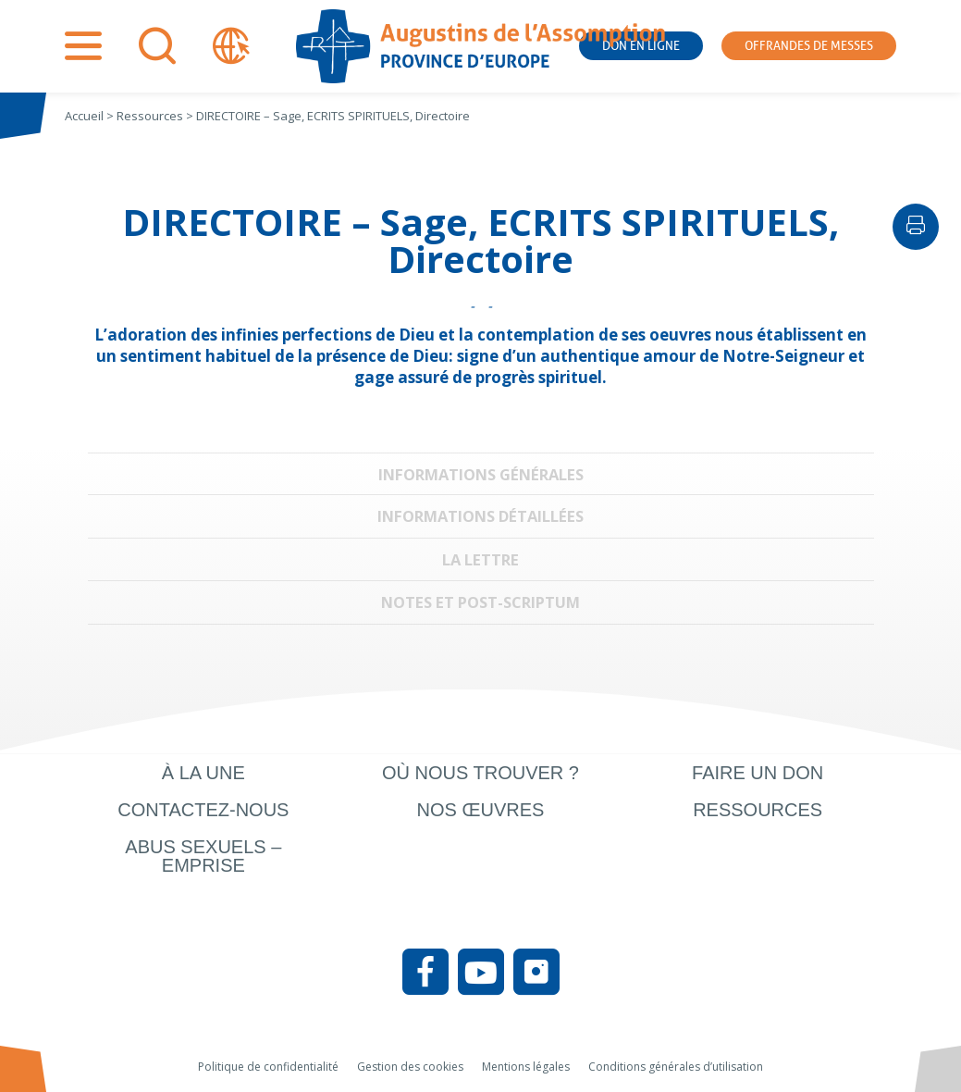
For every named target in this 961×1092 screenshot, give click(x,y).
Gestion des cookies (410, 1066)
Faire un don (757, 773)
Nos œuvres (481, 810)
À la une (203, 773)
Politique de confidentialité (268, 1066)
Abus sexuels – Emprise (203, 856)
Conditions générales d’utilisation (675, 1066)
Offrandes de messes (809, 46)
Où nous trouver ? (480, 773)
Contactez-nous (203, 810)
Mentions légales (526, 1066)
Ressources (757, 810)
